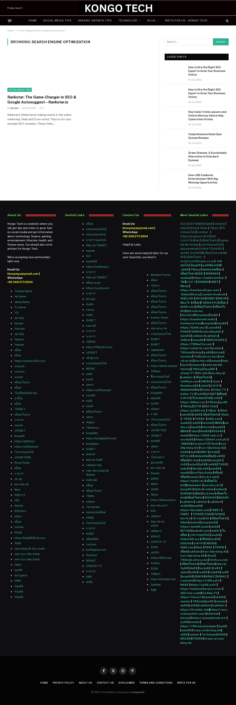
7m (196, 356)
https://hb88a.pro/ (97, 266)
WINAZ (91, 560)
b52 (153, 510)
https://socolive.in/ (97, 288)
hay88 (18, 570)
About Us (85, 682)
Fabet (194, 431)
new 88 (91, 325)
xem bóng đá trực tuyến (29, 548)
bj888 (155, 478)
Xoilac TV (219, 389)
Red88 (204, 431)
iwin (225, 360)
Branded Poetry (161, 274)
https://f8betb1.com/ (99, 347)
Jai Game (20, 296)
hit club (90, 299)
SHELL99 (186, 298)
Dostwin (19, 328)
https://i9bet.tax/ (161, 557)
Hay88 (18, 586)
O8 (207, 518)
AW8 (215, 273)
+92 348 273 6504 (20, 282)
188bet (185, 339)
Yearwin (19, 344)
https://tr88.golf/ (207, 580)
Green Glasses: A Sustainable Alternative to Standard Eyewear (207, 156)
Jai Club (19, 317)
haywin (208, 597)
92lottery (20, 511)
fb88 (17, 543)
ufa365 (218, 248)
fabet (18, 564)
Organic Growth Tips (95, 20)
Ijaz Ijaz (14, 108)
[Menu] (10, 21)
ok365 (184, 505)
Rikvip (184, 286)
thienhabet (194, 485)
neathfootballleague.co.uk (197, 261)
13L (16, 312)
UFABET (19, 430)
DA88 (184, 452)
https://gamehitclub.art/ (209, 617)
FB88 (209, 547)
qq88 (197, 265)
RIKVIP (90, 454)
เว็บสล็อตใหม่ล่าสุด (25, 393)
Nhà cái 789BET (96, 245)
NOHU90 (210, 497)
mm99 (155, 403)
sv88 (217, 398)
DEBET (211, 298)
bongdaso (92, 443)
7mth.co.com (219, 559)
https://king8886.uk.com (29, 537)
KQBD (90, 533)
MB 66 (90, 368)
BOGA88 (217, 431)
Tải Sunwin (93, 506)
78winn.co (92, 427)
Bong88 (19, 435)
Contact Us (105, 682)
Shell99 (155, 440)
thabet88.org (190, 294)
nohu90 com (201, 530)
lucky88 (216, 460)
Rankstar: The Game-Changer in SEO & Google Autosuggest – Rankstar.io (41, 99)
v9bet (154, 446)
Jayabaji (156, 584)
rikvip (198, 352)
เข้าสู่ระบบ (92, 358)
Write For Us (187, 682)
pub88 (215, 468)
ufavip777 (187, 373)
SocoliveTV (200, 443)
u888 (185, 269)
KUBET (190, 281)
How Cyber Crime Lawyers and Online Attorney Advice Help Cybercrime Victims (207, 115)
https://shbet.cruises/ (164, 365)
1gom (185, 364)
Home (33, 20)
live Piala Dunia (202, 472)
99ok (183, 522)
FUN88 (198, 223)
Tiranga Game (23, 291)
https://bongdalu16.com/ (101, 438)
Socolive (187, 315)
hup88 (218, 427)
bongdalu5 (208, 522)
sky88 (196, 427)
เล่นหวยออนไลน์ (96, 234)
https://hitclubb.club (163, 579)
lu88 (202, 464)
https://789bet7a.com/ (196, 344)
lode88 (185, 468)
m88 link (91, 480)
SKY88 (200, 298)
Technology (128, 20)
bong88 (198, 339)
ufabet (90, 501)
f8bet (154, 494)
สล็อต (17, 350)
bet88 (216, 265)
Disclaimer (126, 682)
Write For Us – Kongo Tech (186, 20)
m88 (89, 374)
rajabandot (157, 349)
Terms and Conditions (156, 682)
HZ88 (210, 236)
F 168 (154, 414)
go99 (206, 265)
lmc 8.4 (185, 518)
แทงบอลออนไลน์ (96, 229)
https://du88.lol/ (24, 441)
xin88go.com (189, 381)
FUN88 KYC (209, 302)
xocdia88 (187, 439)
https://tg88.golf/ (203, 584)
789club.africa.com (194, 559)
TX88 (222, 464)
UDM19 (198, 576)
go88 (207, 352)
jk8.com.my (194, 310)
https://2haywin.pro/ (163, 499)
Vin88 (214, 452)
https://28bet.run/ (193, 402)
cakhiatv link (94, 465)
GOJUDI (185, 223)
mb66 (196, 422)
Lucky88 (213, 327)
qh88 (184, 605)
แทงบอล (19, 366)
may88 (185, 472)
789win (155, 371)
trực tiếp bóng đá (212, 447)
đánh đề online (203, 489)
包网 (153, 589)
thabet (90, 422)
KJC (88, 256)
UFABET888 (22, 457)
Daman (18, 323)
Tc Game (20, 307)
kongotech (138, 692)
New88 (196, 505)
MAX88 (223, 497)
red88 (211, 464)
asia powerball (189, 248)
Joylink (216, 331)
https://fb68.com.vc (206, 435)
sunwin (18, 376)
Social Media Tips (57, 20)
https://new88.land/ (194, 526)
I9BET (215, 281)
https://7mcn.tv (191, 597)
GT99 (198, 406)
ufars (183, 228)
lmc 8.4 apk (209, 476)
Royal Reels (22, 462)
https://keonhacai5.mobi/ (197, 319)
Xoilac (206, 389)
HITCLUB (186, 456)
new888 (91, 261)
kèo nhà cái (21, 484)
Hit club (202, 373)
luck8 (89, 379)
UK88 (222, 634)
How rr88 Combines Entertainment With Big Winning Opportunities (203, 179)
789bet (155, 573)
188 (16, 500)
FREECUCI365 (215, 339)
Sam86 (185, 335)
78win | (215, 228)
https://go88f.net (192, 410)
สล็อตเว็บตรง (22, 382)
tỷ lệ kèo (208, 493)
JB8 (200, 273)
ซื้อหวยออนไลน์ (160, 376)
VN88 (90, 517)
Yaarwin (19, 339)
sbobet (194, 522)
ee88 (215, 530)
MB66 (218, 422)
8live (195, 468)
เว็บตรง (155, 285)
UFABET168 (158, 430)
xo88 (204, 468)
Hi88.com (187, 547)
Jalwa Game (22, 301)
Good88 (209, 369)
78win (203, 228)
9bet (17, 489)
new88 (90, 395)
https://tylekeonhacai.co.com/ (201, 588)
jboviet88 (157, 462)
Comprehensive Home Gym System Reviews (205, 136)
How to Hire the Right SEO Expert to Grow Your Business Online (206, 71)
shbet (18, 516)
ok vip (18, 478)
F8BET (215, 510)
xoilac (206, 331)
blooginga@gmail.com (23, 273)
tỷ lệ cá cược (208, 356)
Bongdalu (201, 315)
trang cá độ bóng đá (207, 630)
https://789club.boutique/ (198, 626)
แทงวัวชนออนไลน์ (211, 244)
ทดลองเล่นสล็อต (96, 512)
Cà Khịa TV (210, 593)
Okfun (193, 228)
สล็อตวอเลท (93, 282)
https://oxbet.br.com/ (195, 348)
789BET (19, 409)
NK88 (184, 584)
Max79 (185, 302)
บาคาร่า (19, 419)
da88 (204, 460)
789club (186, 352)
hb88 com (187, 306)
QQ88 (154, 489)
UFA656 (197, 252)
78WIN (91, 341)
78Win (90, 496)
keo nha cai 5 (159, 505)
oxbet (204, 385)
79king (195, 269)
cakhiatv (156, 516)
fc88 (89, 315)
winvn (89, 384)
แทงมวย (220, 223)
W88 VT (19, 494)
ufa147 (205, 248)
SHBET (91, 320)
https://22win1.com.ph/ (211, 439)
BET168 (185, 530)
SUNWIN (203, 281)
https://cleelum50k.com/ (30, 360)
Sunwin (155, 473)
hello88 (156, 398)
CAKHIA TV (94, 565)
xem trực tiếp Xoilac (27, 553)
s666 (197, 414)
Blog (151, 20)
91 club (194, 460)
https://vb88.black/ (26, 446)
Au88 (89, 304)
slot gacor (20, 575)
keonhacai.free (190, 323)
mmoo (90, 309)
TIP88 (188, 418)
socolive (186, 356)
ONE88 (206, 381)
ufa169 (185, 252)
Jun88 (216, 534)
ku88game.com (96, 549)
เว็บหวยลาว (157, 457)
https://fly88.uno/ (192, 327)
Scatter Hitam (159, 317)
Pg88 (200, 393)
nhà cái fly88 (94, 459)
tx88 (183, 464)
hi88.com (214, 418)
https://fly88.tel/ (192, 480)
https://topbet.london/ (208, 277)
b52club (186, 543)
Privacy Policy (63, 682)
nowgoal (197, 364)
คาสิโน (18, 398)
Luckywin (186, 580)
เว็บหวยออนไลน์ (24, 452)
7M (182, 281)
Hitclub (19, 527)
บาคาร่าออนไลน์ (96, 240)
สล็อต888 (92, 539)
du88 (194, 452)
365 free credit (190, 593)
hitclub (218, 352)
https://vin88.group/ (98, 390)
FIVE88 (200, 418)
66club (18, 505)
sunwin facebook (214, 294)
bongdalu (92, 433)
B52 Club (209, 406)
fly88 (208, 223)
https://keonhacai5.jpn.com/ (199, 290)
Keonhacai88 (189, 385)
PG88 (18, 532)
